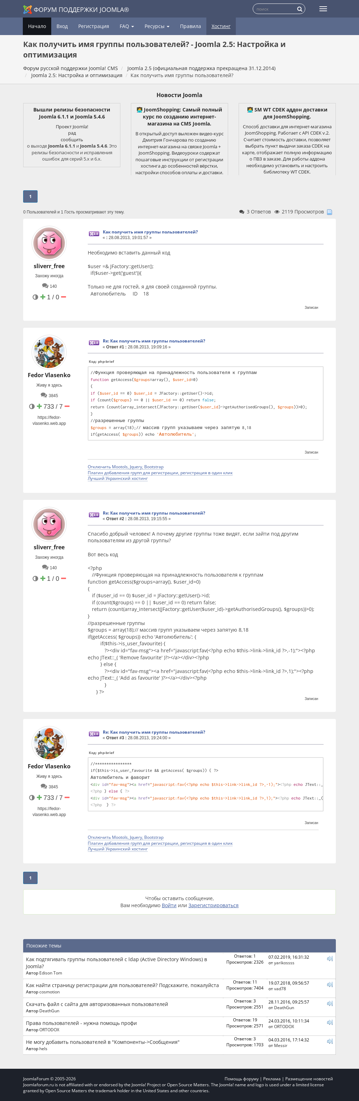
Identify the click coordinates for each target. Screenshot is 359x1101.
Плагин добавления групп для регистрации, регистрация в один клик (160, 472)
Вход (62, 26)
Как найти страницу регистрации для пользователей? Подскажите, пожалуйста (122, 985)
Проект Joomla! (72, 126)
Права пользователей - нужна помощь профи (81, 1023)
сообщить (72, 139)
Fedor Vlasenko (49, 375)
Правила (190, 26)
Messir (280, 1045)
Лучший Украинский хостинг (118, 478)
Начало (37, 26)
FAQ (127, 26)
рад (72, 133)
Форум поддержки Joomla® (76, 9)
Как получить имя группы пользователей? (150, 232)
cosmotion (49, 991)
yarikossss (284, 962)
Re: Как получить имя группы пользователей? (154, 341)
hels (43, 1048)
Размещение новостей (309, 1079)
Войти (169, 905)
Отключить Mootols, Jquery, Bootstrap (126, 466)
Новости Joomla (179, 95)
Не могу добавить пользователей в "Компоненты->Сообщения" (103, 1042)
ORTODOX (49, 1029)
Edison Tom (50, 973)
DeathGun (49, 1010)
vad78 (280, 988)
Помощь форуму (242, 1079)
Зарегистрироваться (213, 905)
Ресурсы (157, 26)
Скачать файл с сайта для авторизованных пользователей (97, 1004)
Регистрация (93, 26)
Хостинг (221, 26)
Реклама (272, 1079)
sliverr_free (49, 266)
